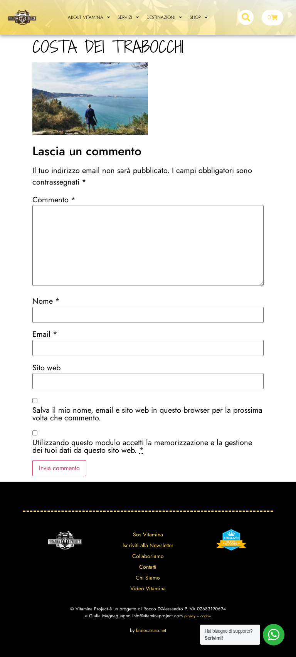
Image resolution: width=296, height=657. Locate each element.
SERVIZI (128, 17)
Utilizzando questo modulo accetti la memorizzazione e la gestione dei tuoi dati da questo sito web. (142, 446)
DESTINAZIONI (164, 17)
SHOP (198, 17)
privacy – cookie (197, 616)
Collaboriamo (148, 556)
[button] (246, 17)
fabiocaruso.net (151, 630)
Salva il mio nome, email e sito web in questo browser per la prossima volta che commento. (147, 414)
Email (44, 334)
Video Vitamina (148, 588)
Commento (54, 200)
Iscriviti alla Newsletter (148, 545)
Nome (46, 301)
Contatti (147, 567)
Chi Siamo (148, 577)
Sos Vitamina (148, 534)
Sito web (46, 368)
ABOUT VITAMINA (89, 17)
